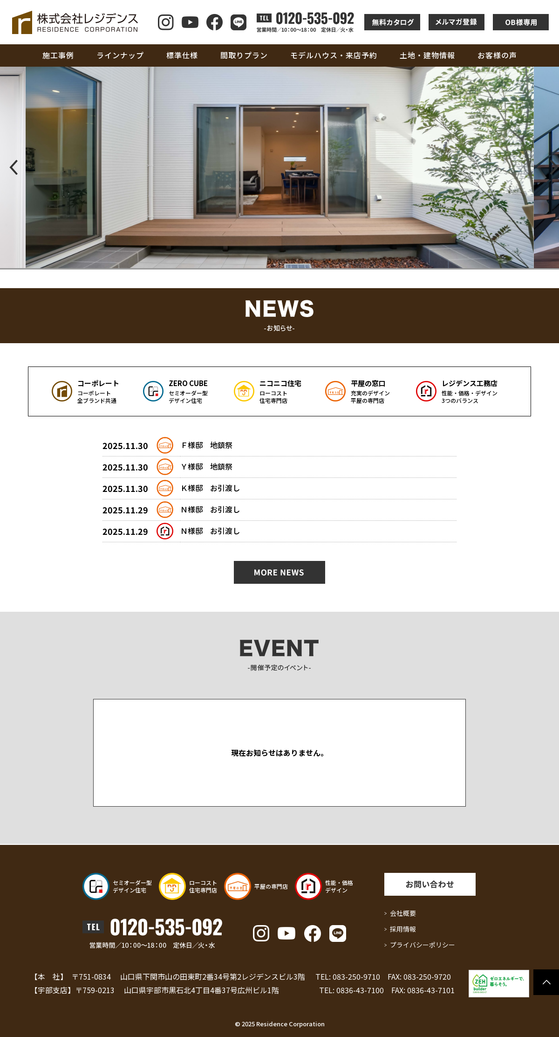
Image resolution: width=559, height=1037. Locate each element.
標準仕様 (182, 55)
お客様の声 (497, 55)
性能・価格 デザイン (339, 886)
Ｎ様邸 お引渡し (210, 509)
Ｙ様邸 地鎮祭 (206, 466)
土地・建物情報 (427, 55)
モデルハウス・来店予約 (333, 55)
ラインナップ (120, 55)
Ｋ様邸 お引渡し (210, 487)
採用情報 (403, 928)
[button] (11, 167)
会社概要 (403, 913)
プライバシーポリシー (422, 944)
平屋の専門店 (271, 886)
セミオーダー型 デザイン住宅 (132, 886)
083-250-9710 (356, 976)
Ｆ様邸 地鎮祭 (206, 444)
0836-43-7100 (360, 990)
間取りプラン (244, 55)
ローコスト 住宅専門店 (203, 886)
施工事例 (58, 55)
